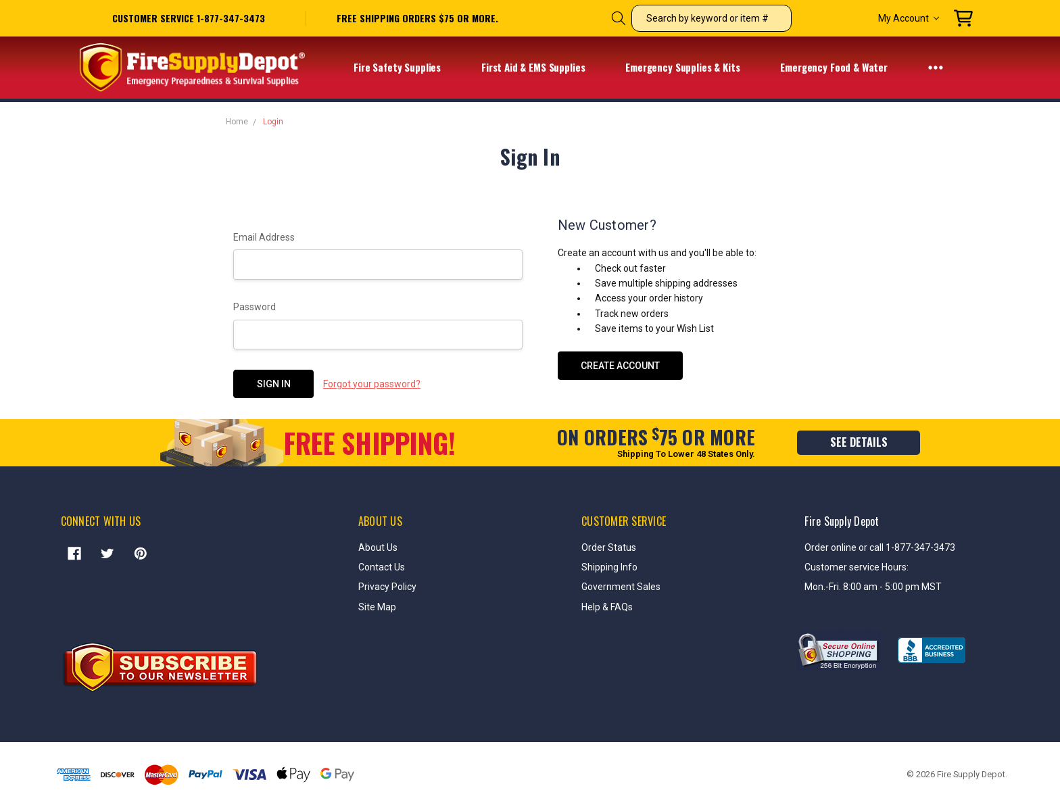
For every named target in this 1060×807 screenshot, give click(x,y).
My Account (908, 18)
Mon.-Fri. (823, 586)
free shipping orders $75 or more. (417, 18)
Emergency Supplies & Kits (691, 67)
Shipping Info (609, 567)
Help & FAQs (607, 607)
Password (254, 306)
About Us (377, 547)
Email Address (264, 237)
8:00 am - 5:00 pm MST (892, 586)
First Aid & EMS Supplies (541, 67)
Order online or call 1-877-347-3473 (879, 547)
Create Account (620, 365)
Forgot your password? (371, 383)
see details (859, 442)
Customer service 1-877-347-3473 (188, 18)
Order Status (608, 547)
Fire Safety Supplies (406, 67)
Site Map (377, 607)
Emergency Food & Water (842, 67)
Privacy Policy (387, 586)
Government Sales (620, 586)
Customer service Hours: (856, 567)
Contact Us (381, 567)
